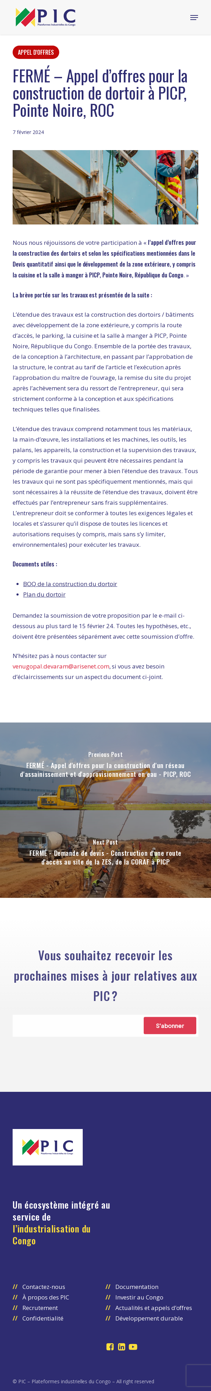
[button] (194, 17)
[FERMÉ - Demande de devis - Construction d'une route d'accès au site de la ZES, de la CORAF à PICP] (105, 854)
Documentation (136, 1287)
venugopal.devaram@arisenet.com (61, 666)
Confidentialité (42, 1318)
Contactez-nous (43, 1287)
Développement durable (149, 1318)
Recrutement (40, 1308)
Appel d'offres (36, 52)
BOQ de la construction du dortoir (70, 584)
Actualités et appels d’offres (153, 1308)
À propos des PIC (45, 1297)
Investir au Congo (139, 1297)
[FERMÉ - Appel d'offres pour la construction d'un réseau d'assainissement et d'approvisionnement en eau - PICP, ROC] (105, 766)
